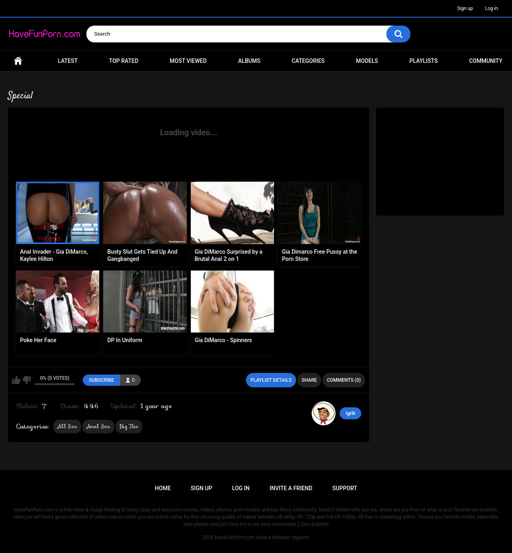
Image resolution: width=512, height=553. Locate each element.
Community (485, 61)
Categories (308, 61)
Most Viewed (188, 61)
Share (309, 380)
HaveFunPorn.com (234, 537)
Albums (249, 61)
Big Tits (129, 426)
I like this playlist (16, 380)
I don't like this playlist (26, 380)
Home (18, 61)
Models (367, 61)
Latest (68, 61)
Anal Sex (98, 426)
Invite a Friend (291, 488)
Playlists (424, 61)
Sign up (465, 8)
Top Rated (123, 61)
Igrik (350, 413)
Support (344, 488)
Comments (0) (344, 380)
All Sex (67, 426)
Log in (491, 8)
